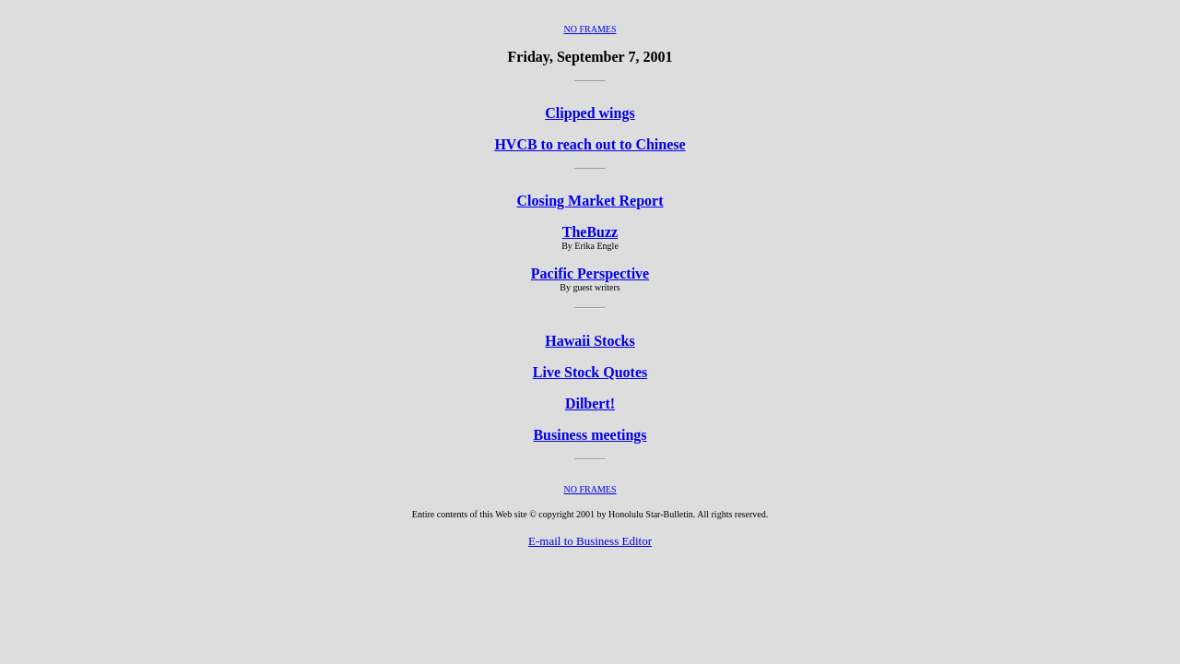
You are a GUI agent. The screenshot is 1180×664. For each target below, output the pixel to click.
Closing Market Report (589, 200)
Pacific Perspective (590, 273)
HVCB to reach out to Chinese (589, 144)
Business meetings (589, 435)
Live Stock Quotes (590, 372)
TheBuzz (590, 232)
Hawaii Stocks (589, 341)
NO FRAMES (590, 29)
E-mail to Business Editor (590, 541)
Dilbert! (590, 403)
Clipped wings (589, 113)
